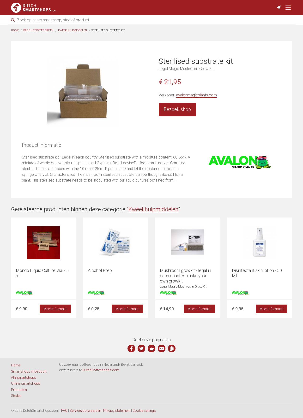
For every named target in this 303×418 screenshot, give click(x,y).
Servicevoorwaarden (85, 410)
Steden (16, 396)
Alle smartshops (23, 377)
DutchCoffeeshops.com (101, 370)
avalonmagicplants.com (196, 95)
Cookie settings (144, 410)
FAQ (64, 410)
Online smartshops (25, 383)
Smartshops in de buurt (29, 371)
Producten (19, 390)
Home (15, 30)
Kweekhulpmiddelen (72, 30)
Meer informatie (55, 309)
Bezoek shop (177, 109)
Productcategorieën (38, 30)
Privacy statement (116, 410)
